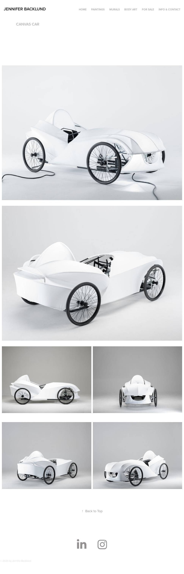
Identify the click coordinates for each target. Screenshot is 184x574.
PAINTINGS (98, 9)
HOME (83, 9)
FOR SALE (148, 9)
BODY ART (130, 9)
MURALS (114, 9)
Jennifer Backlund (25, 9)
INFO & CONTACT (169, 9)
